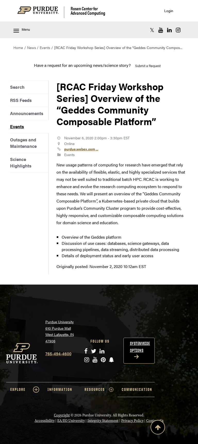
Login (168, 10)
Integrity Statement (103, 420)
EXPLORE (24, 389)
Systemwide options (140, 347)
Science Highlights (20, 162)
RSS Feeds (21, 100)
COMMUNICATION (137, 389)
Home (18, 47)
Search (17, 87)
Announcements (26, 113)
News (31, 47)
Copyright (62, 415)
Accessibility (45, 420)
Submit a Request (148, 65)
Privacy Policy (132, 420)
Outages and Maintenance (23, 142)
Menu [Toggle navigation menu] (21, 30)
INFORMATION (59, 389)
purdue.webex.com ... (81, 148)
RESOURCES (99, 389)
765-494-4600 (58, 354)
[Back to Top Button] (158, 428)
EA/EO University (71, 420)
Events (45, 47)
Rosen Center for (88, 10)
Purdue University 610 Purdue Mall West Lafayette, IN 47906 (59, 331)
